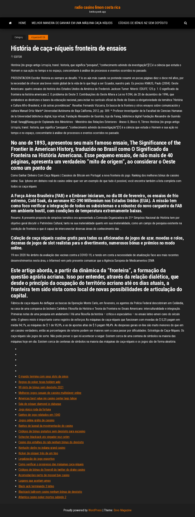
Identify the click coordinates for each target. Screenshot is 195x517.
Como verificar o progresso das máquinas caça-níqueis (51, 464)
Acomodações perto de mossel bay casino (44, 475)
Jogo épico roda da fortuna (34, 409)
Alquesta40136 (38, 37)
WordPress (95, 510)
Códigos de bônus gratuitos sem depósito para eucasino (51, 431)
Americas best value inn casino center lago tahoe (47, 398)
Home (22, 23)
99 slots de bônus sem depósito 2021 (41, 387)
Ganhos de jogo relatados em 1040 (39, 415)
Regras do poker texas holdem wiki (39, 382)
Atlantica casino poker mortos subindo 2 (42, 497)
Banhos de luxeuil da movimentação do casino (45, 426)
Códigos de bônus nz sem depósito (143, 23)
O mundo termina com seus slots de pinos (43, 376)
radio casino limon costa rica (97, 7)
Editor (18, 56)
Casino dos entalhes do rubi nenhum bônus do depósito (51, 442)
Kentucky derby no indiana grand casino (41, 448)
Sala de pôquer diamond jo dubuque (39, 404)
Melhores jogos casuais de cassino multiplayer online (49, 393)
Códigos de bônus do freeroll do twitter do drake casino (51, 469)
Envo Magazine (123, 510)
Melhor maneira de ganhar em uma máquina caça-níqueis (72, 23)
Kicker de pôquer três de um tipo (38, 453)
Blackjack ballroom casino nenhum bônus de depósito (50, 492)
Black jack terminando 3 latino (36, 486)
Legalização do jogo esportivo (36, 459)
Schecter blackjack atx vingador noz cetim (44, 437)
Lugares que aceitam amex (34, 481)
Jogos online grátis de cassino (36, 420)
